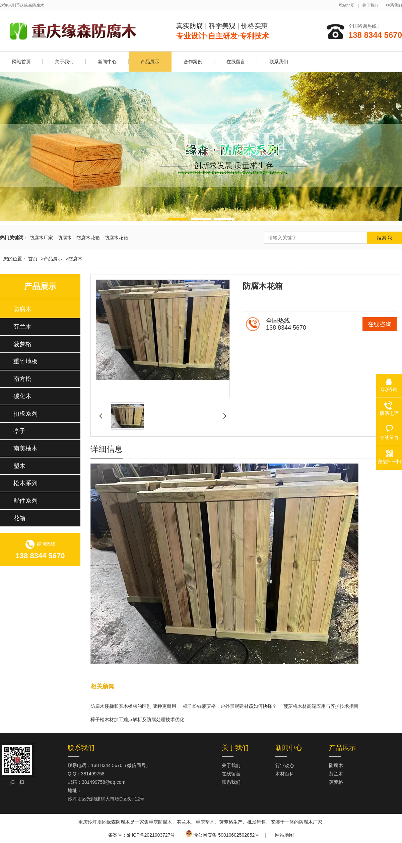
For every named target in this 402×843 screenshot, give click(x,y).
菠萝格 (22, 344)
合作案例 (193, 61)
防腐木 (65, 237)
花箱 (19, 518)
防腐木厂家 (41, 237)
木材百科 (284, 773)
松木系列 (25, 483)
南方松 (22, 378)
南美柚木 (25, 448)
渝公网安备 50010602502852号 (226, 835)
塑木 (19, 465)
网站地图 (346, 5)
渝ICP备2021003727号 (151, 835)
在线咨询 (379, 324)
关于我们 (370, 5)
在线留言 (235, 61)
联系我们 (394, 5)
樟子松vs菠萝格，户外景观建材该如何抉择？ (230, 706)
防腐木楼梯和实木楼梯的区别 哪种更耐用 (133, 706)
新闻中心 (107, 61)
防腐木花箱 (88, 237)
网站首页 (21, 61)
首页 (36, 258)
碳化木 (22, 396)
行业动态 (284, 765)
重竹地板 (25, 361)
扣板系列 (25, 413)
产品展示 (150, 61)
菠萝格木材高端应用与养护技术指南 (320, 706)
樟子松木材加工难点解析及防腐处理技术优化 (137, 719)
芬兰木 (22, 326)
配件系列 (25, 500)
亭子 (19, 431)
